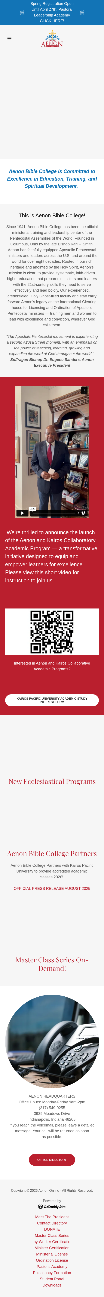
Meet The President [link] (52, 1217)
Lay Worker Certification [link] (52, 1242)
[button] (12, 38)
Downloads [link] (51, 1285)
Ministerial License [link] (52, 1254)
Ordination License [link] (52, 1260)
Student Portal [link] (52, 1279)
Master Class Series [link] (52, 1235)
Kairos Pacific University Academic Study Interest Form (51, 700)
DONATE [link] (52, 1229)
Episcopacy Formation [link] (52, 1273)
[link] (52, 38)
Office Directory (52, 1160)
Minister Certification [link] (51, 1248)
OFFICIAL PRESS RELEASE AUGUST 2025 (52, 888)
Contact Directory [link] (52, 1223)
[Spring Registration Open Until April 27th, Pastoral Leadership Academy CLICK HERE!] (52, 12)
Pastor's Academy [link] (52, 1266)
